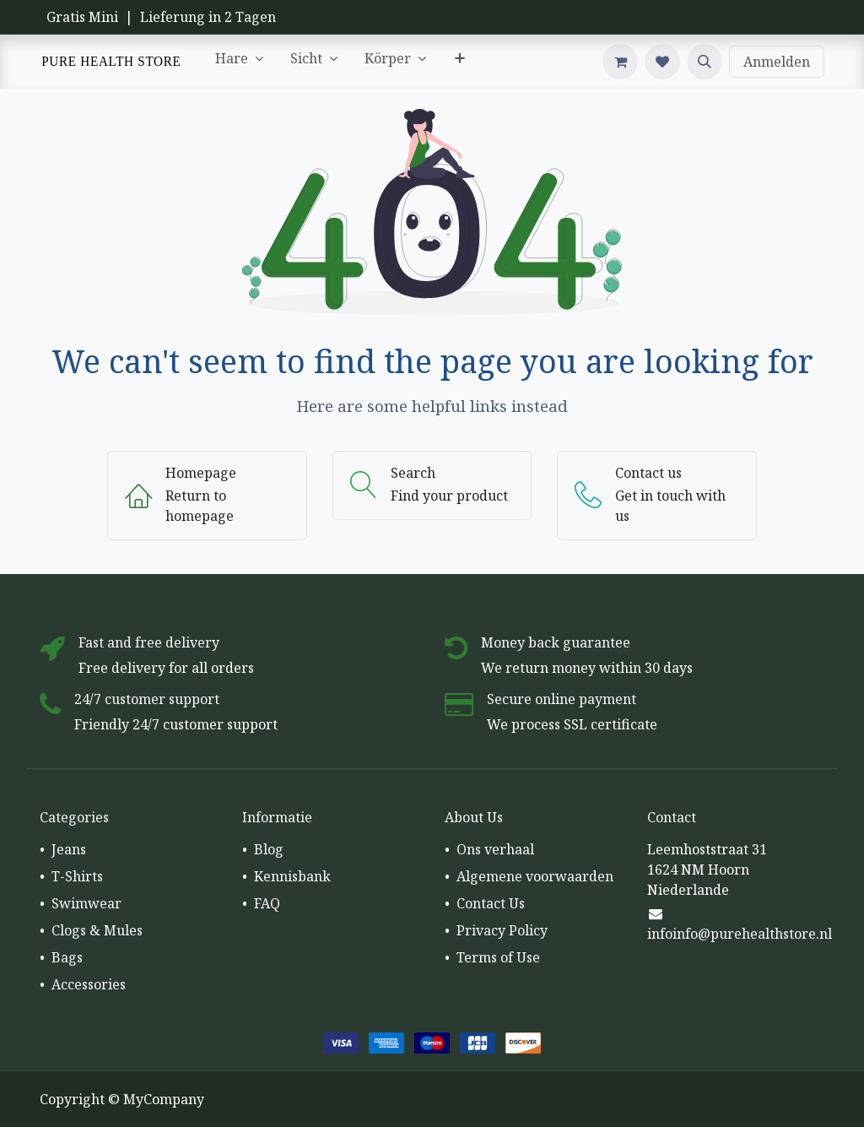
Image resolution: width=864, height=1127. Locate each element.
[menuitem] (239, 62)
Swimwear (86, 903)
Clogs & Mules (97, 930)
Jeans (68, 849)
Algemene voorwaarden (534, 876)
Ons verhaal (495, 849)
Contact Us (490, 903)
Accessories (88, 984)
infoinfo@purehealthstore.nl (739, 933)
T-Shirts (77, 876)
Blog (269, 849)
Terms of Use (498, 957)
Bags (67, 957)
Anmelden (776, 61)
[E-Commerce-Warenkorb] (620, 61)
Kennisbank (292, 876)
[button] (704, 61)
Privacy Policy (502, 930)
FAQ (267, 903)
